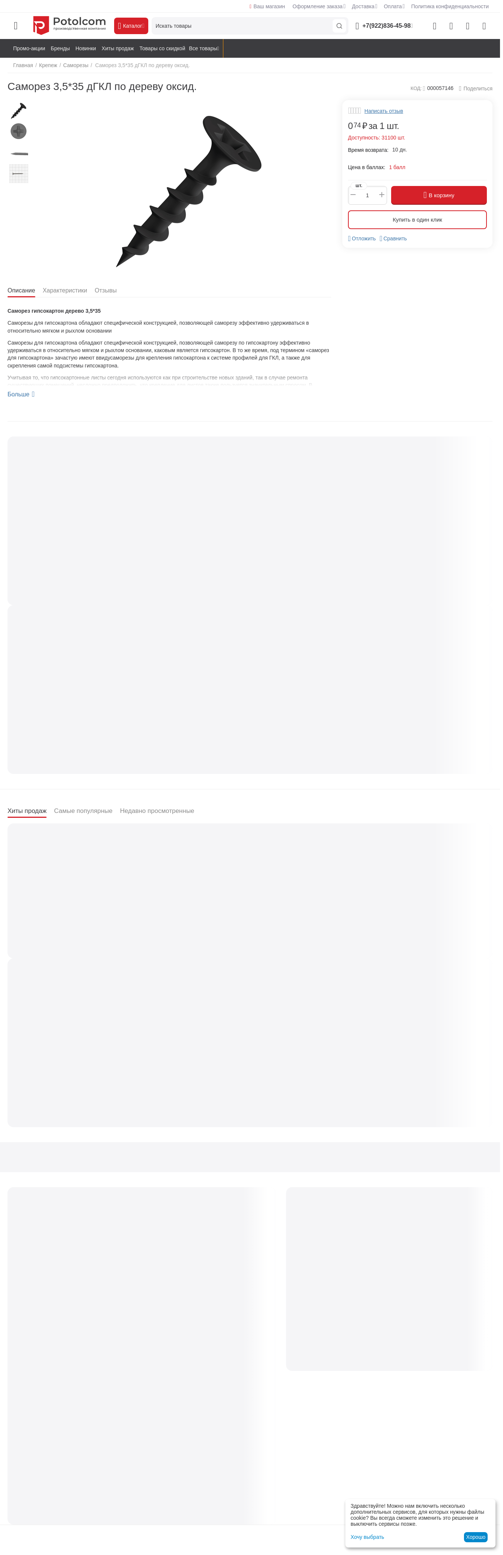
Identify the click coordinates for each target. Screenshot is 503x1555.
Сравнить (393, 238)
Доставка (363, 6)
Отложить (362, 238)
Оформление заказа (317, 6)
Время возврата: (368, 150)
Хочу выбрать (367, 1537)
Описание (22, 290)
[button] (475, 88)
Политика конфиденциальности (450, 6)
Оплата (393, 6)
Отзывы (110, 290)
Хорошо (476, 1537)
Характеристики (68, 290)
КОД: (416, 88)
